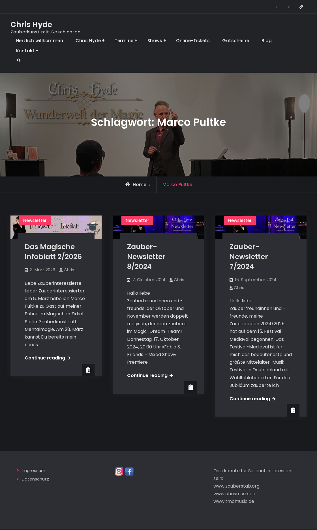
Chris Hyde (31, 25)
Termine (124, 41)
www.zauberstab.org (236, 485)
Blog (267, 41)
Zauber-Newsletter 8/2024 (146, 257)
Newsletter (35, 220)
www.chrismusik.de (234, 493)
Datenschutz (35, 478)
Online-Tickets (193, 41)
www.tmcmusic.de (233, 500)
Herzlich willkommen (39, 41)
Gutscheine (235, 41)
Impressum (33, 470)
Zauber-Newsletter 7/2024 (249, 257)
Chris (69, 270)
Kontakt (25, 51)
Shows (154, 41)
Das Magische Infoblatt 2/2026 (53, 252)
